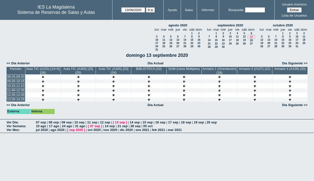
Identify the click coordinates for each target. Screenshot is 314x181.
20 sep (212, 122)
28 (184, 46)
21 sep (122, 126)
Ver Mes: (13, 130)
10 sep (79, 122)
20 (177, 43)
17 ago (54, 126)
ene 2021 (142, 130)
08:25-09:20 (15, 76)
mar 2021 (175, 130)
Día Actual (155, 63)
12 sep (105, 122)
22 (192, 43)
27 (177, 46)
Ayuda (172, 10)
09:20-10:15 (15, 81)
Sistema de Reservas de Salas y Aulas (56, 12)
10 (156, 39)
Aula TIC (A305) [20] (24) (113, 70)
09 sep (66, 122)
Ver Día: (13, 122)
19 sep (199, 122)
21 (184, 43)
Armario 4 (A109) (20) (290, 69)
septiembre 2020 (230, 25)
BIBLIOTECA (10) (149, 69)
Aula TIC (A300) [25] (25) (78, 70)
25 (163, 46)
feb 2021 (158, 130)
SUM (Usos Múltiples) (184, 69)
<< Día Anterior (18, 63)
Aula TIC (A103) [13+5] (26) (42, 70)
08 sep (54, 122)
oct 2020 (94, 130)
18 (163, 43)
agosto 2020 (177, 25)
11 (163, 39)
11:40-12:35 (15, 90)
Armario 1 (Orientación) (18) (219, 70)
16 (199, 39)
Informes (208, 10)
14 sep (135, 122)
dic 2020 (126, 130)
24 (156, 46)
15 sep (148, 122)
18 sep (186, 122)
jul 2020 (42, 130)
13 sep (120, 122)
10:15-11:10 (15, 85)
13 (177, 39)
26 (170, 46)
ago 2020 (57, 130)
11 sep (92, 122)
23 (199, 43)
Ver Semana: (16, 126)
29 (192, 46)
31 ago (80, 126)
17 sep (173, 122)
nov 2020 (110, 130)
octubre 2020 (283, 25)
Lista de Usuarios (294, 15)
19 (170, 43)
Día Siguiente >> (294, 63)
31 (156, 49)
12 (170, 39)
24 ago (67, 126)
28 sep (135, 126)
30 (199, 46)
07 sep (41, 122)
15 (192, 39)
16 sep (160, 122)
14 (184, 39)
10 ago (41, 126)
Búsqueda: (236, 10)
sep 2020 (76, 130)
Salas (189, 10)
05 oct (148, 126)
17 (156, 43)
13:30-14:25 (15, 99)
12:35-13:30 (15, 95)
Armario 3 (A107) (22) (255, 69)
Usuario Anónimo (294, 4)
